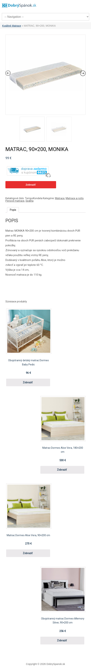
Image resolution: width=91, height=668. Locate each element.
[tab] (13, 210)
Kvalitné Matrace (11, 25)
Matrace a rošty (74, 198)
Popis (13, 209)
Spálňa (29, 200)
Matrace (60, 198)
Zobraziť (31, 184)
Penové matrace (14, 200)
